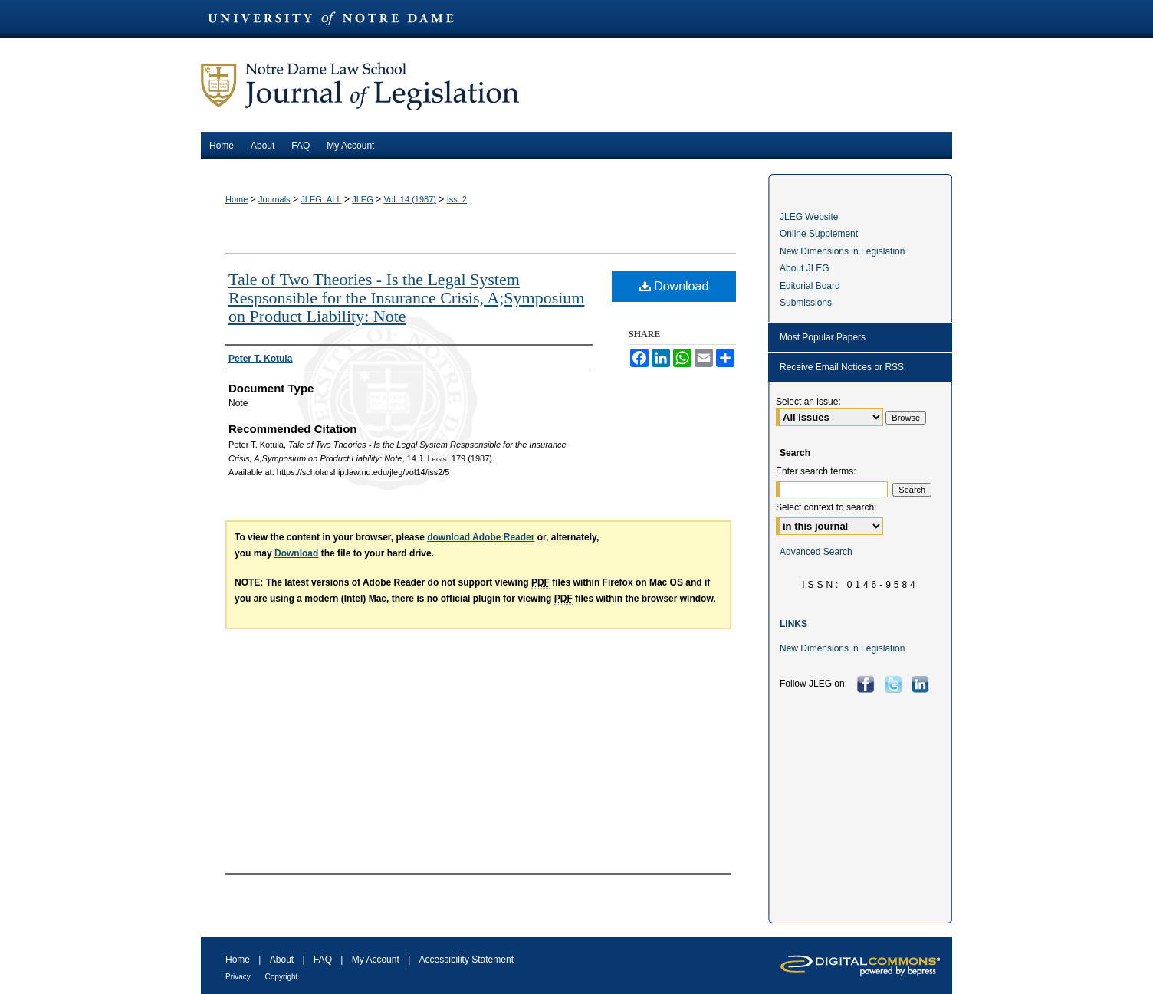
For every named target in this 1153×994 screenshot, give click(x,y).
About (283, 959)
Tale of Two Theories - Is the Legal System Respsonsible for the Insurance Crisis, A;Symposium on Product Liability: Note (406, 298)
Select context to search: (826, 507)
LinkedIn (922, 684)
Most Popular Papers (823, 337)
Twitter (895, 684)
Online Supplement (819, 233)
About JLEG (804, 268)
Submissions (806, 302)
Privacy (239, 977)
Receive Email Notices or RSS (842, 367)
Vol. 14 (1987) (409, 199)
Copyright (281, 977)
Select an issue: (808, 401)
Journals (274, 199)
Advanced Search (816, 551)
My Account (377, 959)
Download (674, 286)
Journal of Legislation (576, 85)
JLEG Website (809, 217)
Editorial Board (810, 285)
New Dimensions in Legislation (842, 251)
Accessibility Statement (466, 959)
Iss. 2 (457, 199)
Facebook (867, 684)
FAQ (324, 959)
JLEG (362, 199)
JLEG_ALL (321, 199)
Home (236, 199)
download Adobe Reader (480, 537)
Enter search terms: (816, 471)
